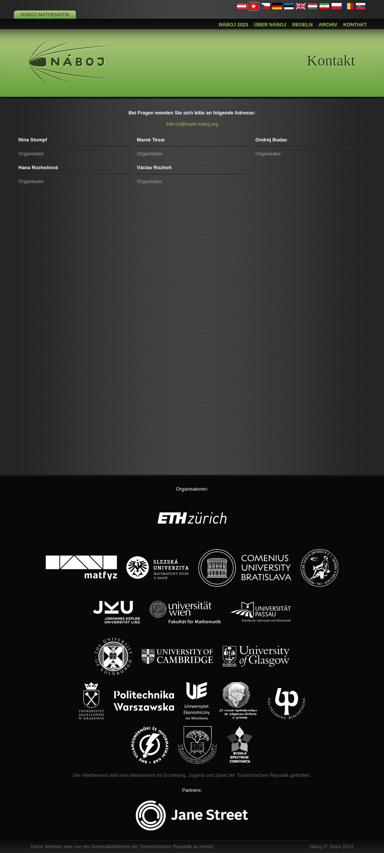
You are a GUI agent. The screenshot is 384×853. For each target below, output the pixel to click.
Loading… (192, 331)
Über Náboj (270, 24)
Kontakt (355, 24)
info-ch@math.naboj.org (192, 124)
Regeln (302, 24)
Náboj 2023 (233, 24)
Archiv (328, 24)
